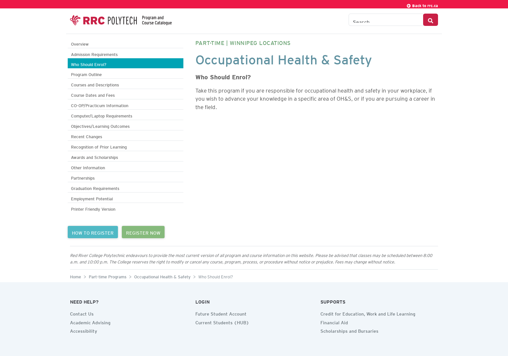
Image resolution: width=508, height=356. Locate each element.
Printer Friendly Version (93, 208)
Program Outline (86, 73)
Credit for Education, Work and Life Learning (367, 313)
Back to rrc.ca (422, 4)
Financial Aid (334, 321)
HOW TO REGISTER (93, 232)
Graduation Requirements (95, 187)
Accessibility (83, 330)
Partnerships (83, 177)
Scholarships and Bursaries (349, 330)
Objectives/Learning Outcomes (100, 125)
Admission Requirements (94, 53)
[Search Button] (430, 20)
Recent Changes (86, 135)
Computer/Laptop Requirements (101, 115)
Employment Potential (92, 197)
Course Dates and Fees (93, 94)
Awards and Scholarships (94, 156)
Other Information (88, 166)
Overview (80, 43)
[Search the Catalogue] (386, 20)
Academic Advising (90, 321)
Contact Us (82, 313)
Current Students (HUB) (222, 321)
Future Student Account (221, 313)
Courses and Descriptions (95, 84)
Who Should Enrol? (88, 63)
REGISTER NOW (143, 232)
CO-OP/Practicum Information (99, 104)
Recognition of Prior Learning (99, 146)
